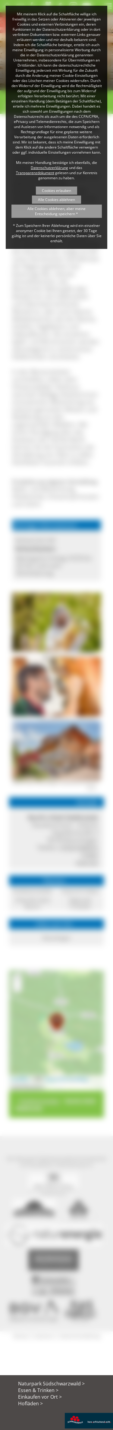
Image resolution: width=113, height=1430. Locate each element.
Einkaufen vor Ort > (40, 1397)
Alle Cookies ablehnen (56, 199)
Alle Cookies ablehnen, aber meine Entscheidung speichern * (56, 211)
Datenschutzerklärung (49, 167)
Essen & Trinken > (38, 1390)
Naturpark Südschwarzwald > (51, 1383)
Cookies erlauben (56, 190)
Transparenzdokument (35, 172)
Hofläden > (30, 1403)
